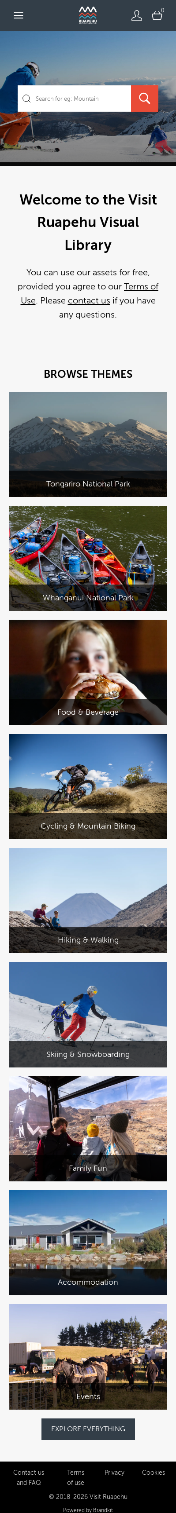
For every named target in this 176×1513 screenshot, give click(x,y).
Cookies (153, 1464)
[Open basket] (157, 15)
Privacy (114, 1464)
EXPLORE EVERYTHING (88, 1429)
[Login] (137, 15)
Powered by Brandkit (88, 1502)
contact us (89, 301)
